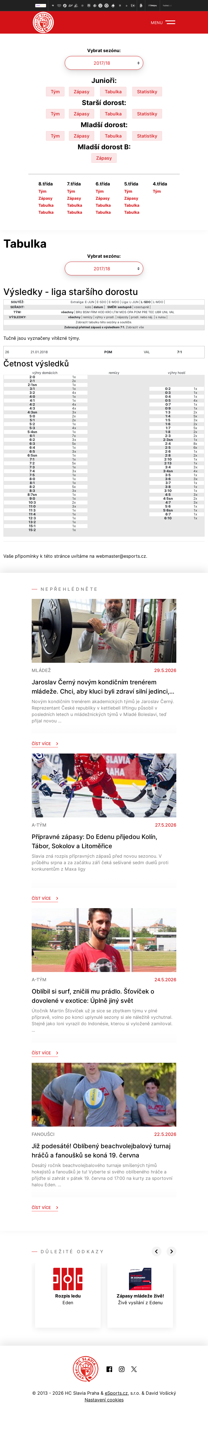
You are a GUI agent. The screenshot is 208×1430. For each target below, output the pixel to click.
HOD (101, 312)
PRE (144, 312)
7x (74, 436)
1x (74, 377)
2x (74, 381)
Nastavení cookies (104, 1400)
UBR (158, 312)
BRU (79, 312)
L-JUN (134, 302)
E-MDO (114, 302)
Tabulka (113, 91)
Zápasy (81, 91)
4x (74, 392)
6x (195, 447)
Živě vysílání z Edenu (140, 1286)
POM (137, 312)
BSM (86, 312)
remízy (88, 317)
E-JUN (89, 302)
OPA (130, 312)
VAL (171, 312)
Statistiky (147, 91)
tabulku (94, 322)
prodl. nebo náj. (142, 317)
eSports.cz (116, 1393)
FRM (94, 312)
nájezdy (122, 317)
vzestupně (141, 307)
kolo (88, 307)
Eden (67, 1286)
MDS (122, 312)
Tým (55, 91)
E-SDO (101, 302)
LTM (115, 312)
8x (195, 443)
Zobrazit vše (135, 327)
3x (74, 412)
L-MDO (158, 302)
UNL (165, 312)
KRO (108, 312)
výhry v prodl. (105, 317)
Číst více (45, 743)
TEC (151, 312)
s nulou (161, 317)
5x (74, 443)
